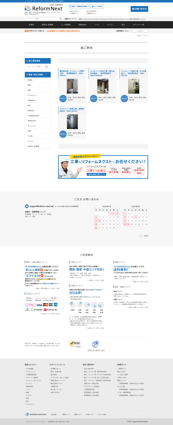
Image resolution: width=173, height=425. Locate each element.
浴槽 (29, 131)
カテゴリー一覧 (138, 25)
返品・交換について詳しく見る (138, 307)
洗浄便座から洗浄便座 (91, 392)
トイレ (97, 25)
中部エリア (89, 414)
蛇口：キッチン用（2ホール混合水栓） (97, 377)
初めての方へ (74, 11)
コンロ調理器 (66, 25)
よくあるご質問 (122, 374)
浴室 (27, 398)
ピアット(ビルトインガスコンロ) (99, 19)
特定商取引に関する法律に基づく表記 (58, 421)
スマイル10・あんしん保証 (60, 377)
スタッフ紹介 (102, 414)
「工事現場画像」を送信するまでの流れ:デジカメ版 (130, 385)
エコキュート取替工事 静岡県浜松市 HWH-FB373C (72, 110)
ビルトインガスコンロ (33, 380)
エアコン (110, 25)
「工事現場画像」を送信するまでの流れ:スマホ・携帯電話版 (130, 391)
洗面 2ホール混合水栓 (91, 383)
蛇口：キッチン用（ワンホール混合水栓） (98, 374)
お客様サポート (91, 13)
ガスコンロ (86, 19)
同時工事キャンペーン (139, 19)
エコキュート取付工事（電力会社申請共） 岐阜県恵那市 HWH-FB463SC (102, 73)
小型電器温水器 (33, 116)
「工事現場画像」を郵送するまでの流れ (130, 395)
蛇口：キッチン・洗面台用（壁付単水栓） (98, 380)
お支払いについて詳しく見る (50, 313)
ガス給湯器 (29, 369)
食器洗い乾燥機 (47, 25)
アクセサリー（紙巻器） (92, 386)
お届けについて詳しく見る (96, 328)
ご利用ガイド (74, 13)
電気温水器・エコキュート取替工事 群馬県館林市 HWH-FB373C (72, 73)
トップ (139, 35)
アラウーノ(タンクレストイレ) (116, 19)
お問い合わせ (55, 392)
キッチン (29, 383)
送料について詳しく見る (140, 281)
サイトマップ (29, 421)
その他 (30, 136)
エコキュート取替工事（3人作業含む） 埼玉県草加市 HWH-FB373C (133, 73)
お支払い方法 (121, 377)
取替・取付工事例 (74, 97)
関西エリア (78, 414)
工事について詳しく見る (96, 280)
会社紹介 (54, 414)
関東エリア (66, 414)
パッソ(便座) (129, 19)
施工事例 (54, 374)
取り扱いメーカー (57, 389)
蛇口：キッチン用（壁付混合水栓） (96, 372)
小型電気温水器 (31, 374)
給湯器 (80, 19)
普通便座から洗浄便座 (91, 395)
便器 (29, 85)
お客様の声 (54, 386)
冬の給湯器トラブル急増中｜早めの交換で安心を (63, 31)
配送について (121, 380)
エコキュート (30, 372)
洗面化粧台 (82, 25)
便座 (29, 90)
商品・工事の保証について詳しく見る (47, 288)
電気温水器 (32, 121)
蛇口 (123, 25)
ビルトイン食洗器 (32, 377)
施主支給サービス (57, 383)
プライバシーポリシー (41, 421)
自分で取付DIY (91, 11)
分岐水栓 (31, 111)
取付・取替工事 (56, 372)
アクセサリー (32, 95)
